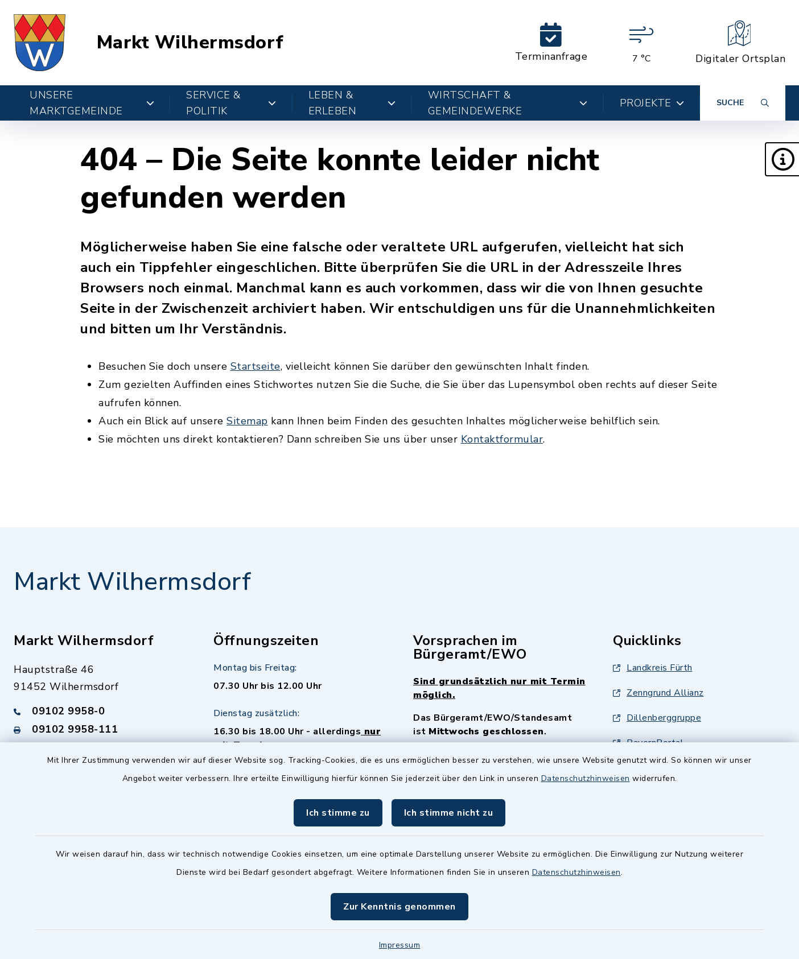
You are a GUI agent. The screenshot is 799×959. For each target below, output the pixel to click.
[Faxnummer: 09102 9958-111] (100, 729)
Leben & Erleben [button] (352, 103)
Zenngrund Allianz (658, 693)
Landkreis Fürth (653, 668)
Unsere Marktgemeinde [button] (92, 103)
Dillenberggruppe (657, 718)
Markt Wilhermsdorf (190, 42)
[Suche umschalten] (742, 103)
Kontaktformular (502, 439)
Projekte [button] (652, 103)
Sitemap (247, 421)
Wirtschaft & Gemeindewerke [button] (508, 103)
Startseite (255, 366)
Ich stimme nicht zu (448, 813)
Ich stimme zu (338, 813)
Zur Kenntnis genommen (399, 906)
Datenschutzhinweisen (585, 778)
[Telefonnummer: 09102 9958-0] (100, 711)
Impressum (400, 945)
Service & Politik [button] (231, 103)
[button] (782, 159)
